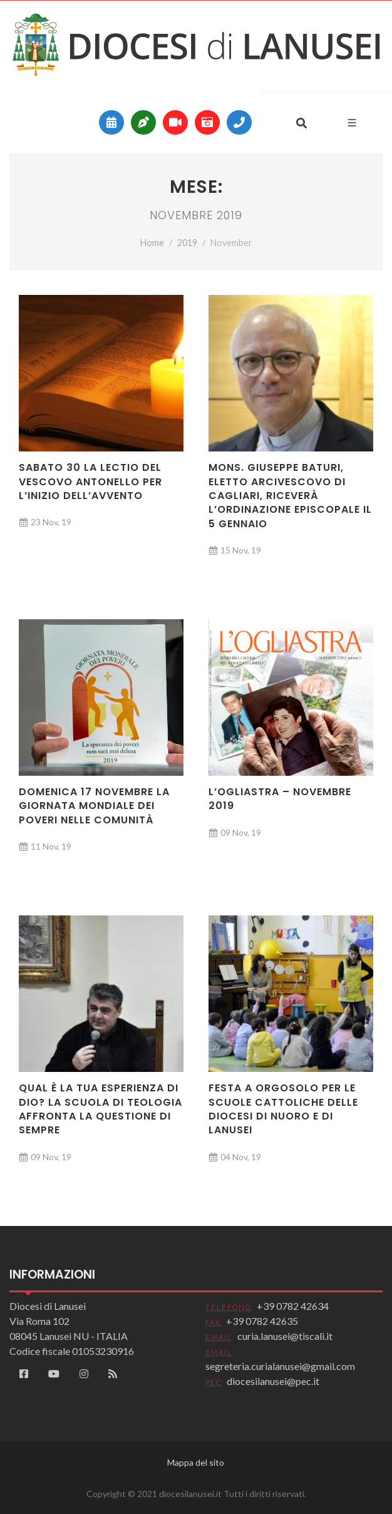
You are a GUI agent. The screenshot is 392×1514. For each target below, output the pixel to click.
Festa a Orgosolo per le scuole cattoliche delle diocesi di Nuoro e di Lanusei (283, 1109)
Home (152, 242)
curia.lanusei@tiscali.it (285, 1336)
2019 (187, 242)
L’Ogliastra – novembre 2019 (280, 799)
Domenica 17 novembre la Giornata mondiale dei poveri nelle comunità (94, 806)
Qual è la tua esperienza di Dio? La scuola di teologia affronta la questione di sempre (100, 1109)
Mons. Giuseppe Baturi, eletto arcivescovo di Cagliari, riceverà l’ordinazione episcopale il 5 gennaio (290, 495)
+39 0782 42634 (293, 1306)
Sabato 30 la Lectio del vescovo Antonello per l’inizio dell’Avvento (90, 481)
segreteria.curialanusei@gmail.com (280, 1366)
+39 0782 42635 (262, 1321)
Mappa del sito (195, 1462)
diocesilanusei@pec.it (273, 1381)
